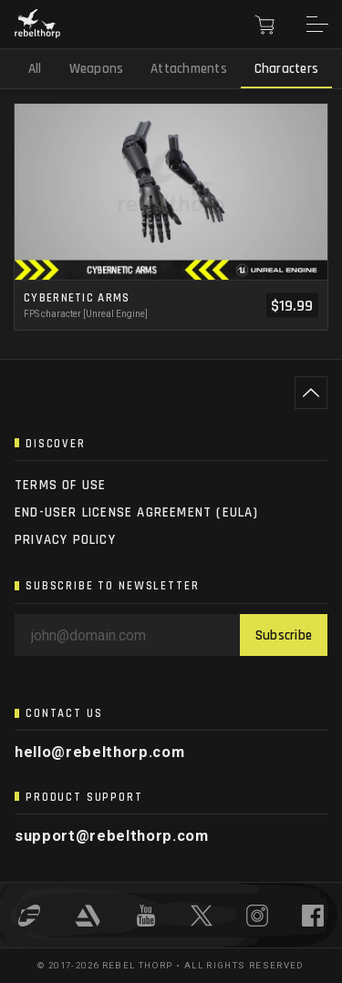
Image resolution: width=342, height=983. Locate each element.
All (35, 68)
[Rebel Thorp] (37, 24)
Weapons (96, 68)
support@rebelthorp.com (112, 836)
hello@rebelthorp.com (99, 752)
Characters (286, 68)
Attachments (188, 68)
